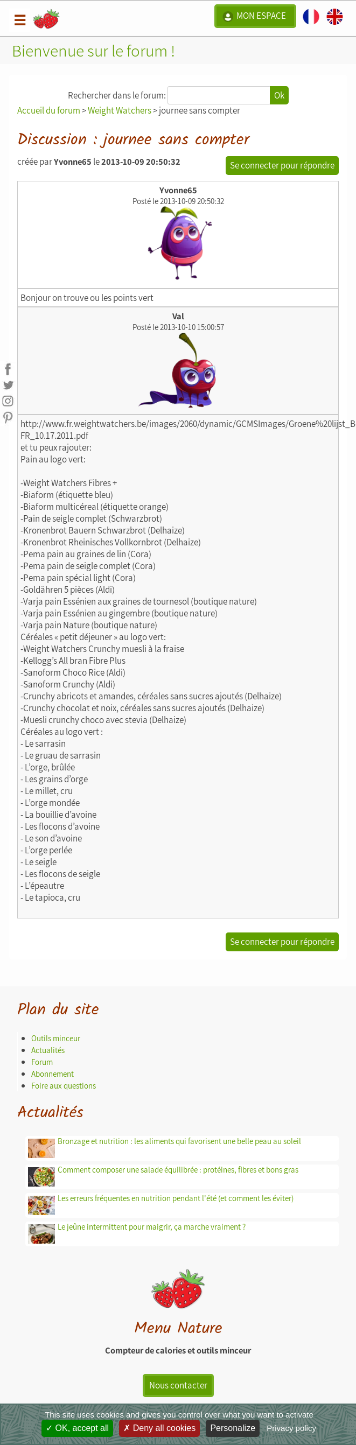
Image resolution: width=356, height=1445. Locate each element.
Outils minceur (55, 1038)
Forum (42, 1062)
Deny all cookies (159, 1428)
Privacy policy (291, 1428)
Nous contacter (178, 1385)
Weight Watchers (119, 110)
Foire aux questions (63, 1086)
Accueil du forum (48, 110)
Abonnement (52, 1074)
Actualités (48, 1050)
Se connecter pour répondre (282, 165)
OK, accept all (77, 1428)
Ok (279, 95)
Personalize (232, 1428)
